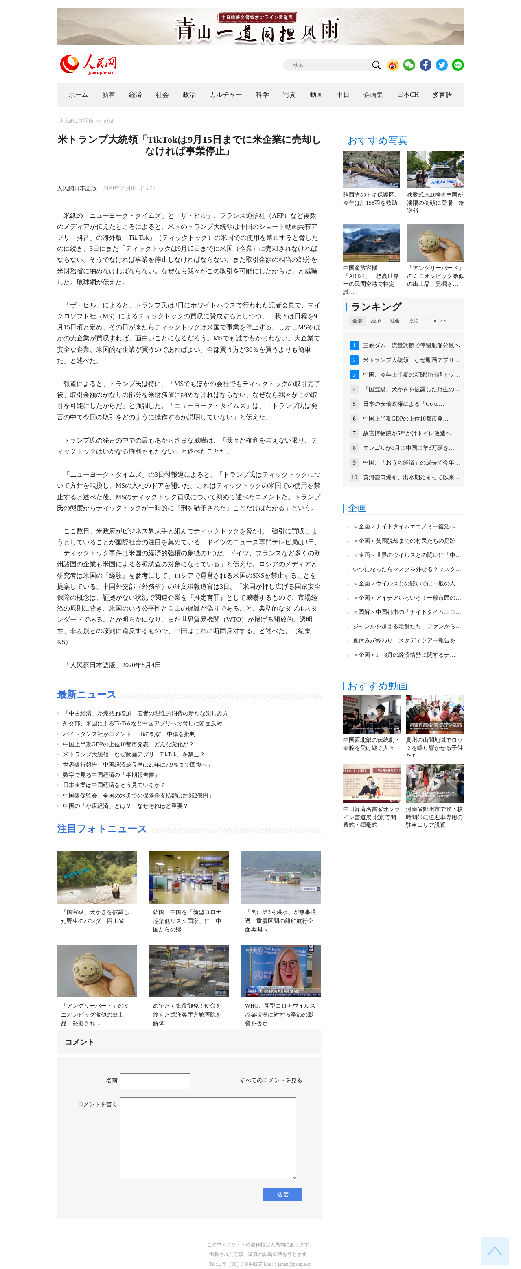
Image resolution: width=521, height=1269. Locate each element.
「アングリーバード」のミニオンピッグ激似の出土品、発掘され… (95, 1014)
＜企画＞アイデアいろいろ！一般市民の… (407, 598)
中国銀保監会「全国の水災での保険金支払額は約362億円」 (138, 796)
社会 (162, 94)
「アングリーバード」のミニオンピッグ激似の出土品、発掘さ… (435, 276)
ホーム (78, 94)
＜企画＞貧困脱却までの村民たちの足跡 (404, 541)
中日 (343, 94)
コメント (437, 321)
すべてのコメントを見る (271, 1080)
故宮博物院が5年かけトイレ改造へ (407, 433)
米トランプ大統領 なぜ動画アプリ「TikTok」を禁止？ (134, 755)
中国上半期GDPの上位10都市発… (406, 419)
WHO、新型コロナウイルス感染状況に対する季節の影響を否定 (280, 1014)
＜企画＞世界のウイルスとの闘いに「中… (407, 555)
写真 (289, 94)
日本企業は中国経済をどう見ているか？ (114, 785)
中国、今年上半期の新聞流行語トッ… (411, 375)
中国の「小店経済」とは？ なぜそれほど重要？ (125, 806)
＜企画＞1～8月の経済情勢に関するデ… (404, 655)
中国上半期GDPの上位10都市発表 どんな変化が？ (128, 744)
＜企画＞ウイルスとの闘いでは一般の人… (407, 584)
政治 (189, 94)
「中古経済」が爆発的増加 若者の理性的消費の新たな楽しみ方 (145, 713)
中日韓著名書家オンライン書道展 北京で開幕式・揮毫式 (371, 817)
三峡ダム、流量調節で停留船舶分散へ (411, 345)
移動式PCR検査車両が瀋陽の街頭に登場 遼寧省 (435, 203)
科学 (262, 94)
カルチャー (226, 94)
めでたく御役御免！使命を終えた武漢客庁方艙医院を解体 (187, 1014)
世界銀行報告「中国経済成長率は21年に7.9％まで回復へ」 (138, 765)
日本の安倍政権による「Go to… (403, 404)
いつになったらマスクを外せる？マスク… (407, 569)
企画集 (373, 94)
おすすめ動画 (378, 686)
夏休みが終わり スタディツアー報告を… (407, 641)
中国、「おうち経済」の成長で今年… (411, 463)
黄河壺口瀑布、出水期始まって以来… (411, 477)
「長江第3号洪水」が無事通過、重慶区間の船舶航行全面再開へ (280, 921)
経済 (135, 94)
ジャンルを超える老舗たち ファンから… (407, 626)
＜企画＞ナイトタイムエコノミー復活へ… (407, 527)
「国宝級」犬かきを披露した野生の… (411, 389)
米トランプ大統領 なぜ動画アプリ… (411, 360)
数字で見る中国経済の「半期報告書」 (111, 775)
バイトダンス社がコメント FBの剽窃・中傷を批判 (129, 734)
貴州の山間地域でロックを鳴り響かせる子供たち (434, 748)
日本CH (408, 94)
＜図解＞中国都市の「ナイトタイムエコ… (407, 612)
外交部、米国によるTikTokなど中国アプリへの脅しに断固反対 (142, 724)
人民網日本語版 (76, 121)
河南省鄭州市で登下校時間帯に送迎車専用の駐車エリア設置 (434, 817)
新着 (108, 94)
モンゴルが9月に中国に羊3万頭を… (408, 448)
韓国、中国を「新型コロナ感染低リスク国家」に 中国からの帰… (187, 921)
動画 (316, 94)
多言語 (442, 94)
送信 (283, 1194)
